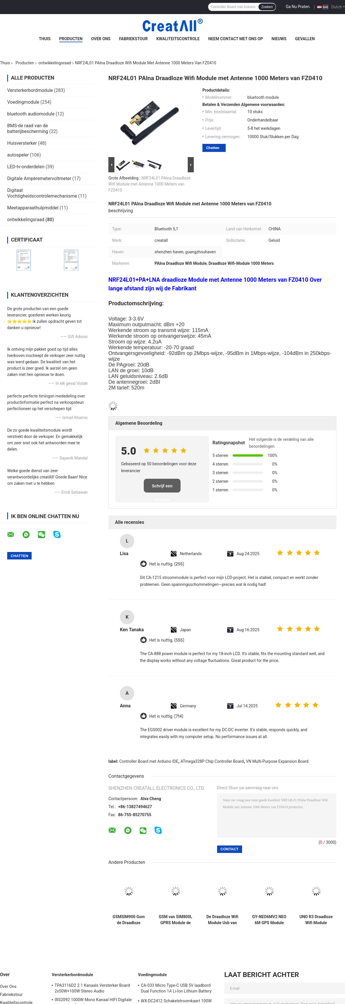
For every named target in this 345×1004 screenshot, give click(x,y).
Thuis (45, 38)
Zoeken (267, 7)
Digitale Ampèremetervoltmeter (39, 178)
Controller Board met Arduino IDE (148, 761)
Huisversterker (22, 143)
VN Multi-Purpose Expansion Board (277, 761)
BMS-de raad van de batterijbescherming (27, 128)
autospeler (18, 155)
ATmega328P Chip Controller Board (212, 761)
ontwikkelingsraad (55, 63)
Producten (71, 38)
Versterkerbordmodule (30, 90)
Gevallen (305, 38)
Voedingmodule (23, 102)
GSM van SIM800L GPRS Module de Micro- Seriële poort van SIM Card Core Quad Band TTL (175, 919)
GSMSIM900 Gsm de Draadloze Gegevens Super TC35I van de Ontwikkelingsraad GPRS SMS (128, 919)
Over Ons (100, 38)
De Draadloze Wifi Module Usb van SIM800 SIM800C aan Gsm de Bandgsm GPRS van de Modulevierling (222, 919)
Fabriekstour (133, 38)
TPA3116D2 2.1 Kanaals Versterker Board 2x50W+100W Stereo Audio (92, 988)
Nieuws (279, 38)
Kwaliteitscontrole (178, 38)
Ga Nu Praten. (298, 6)
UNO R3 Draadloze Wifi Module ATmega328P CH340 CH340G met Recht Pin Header (316, 919)
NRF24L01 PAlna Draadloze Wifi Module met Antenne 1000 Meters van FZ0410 (149, 184)
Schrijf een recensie (162, 488)
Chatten (212, 148)
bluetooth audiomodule (30, 114)
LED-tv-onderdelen (26, 166)
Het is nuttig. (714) (166, 716)
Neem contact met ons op (235, 38)
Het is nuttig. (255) (166, 564)
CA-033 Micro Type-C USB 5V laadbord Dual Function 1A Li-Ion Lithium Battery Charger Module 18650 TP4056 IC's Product (176, 989)
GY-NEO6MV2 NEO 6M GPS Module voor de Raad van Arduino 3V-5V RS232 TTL (269, 919)
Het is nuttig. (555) (166, 640)
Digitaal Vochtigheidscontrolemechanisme (42, 193)
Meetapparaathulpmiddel (32, 208)
